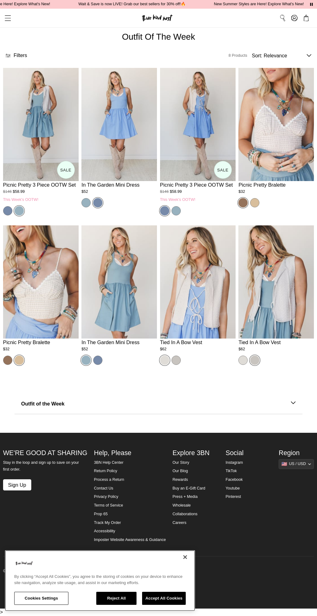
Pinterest (233, 496)
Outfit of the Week (158, 403)
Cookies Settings (41, 598)
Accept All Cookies (164, 598)
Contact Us (103, 488)
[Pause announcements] (311, 4)
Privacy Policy (106, 496)
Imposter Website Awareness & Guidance (130, 540)
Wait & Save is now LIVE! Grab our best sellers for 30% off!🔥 (135, 4)
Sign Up (17, 485)
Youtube (233, 488)
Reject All (116, 598)
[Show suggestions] (296, 464)
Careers (179, 523)
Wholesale (181, 505)
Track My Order (107, 523)
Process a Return (109, 479)
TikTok (231, 471)
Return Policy (105, 471)
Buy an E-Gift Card (188, 488)
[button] (5, 18)
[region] (100, 580)
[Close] (185, 557)
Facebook (234, 479)
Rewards (180, 479)
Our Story (180, 462)
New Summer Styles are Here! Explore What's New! (262, 4)
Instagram (234, 462)
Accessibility (104, 531)
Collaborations (185, 514)
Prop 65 (101, 514)
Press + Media (185, 496)
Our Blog (180, 471)
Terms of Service (108, 505)
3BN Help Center (109, 462)
